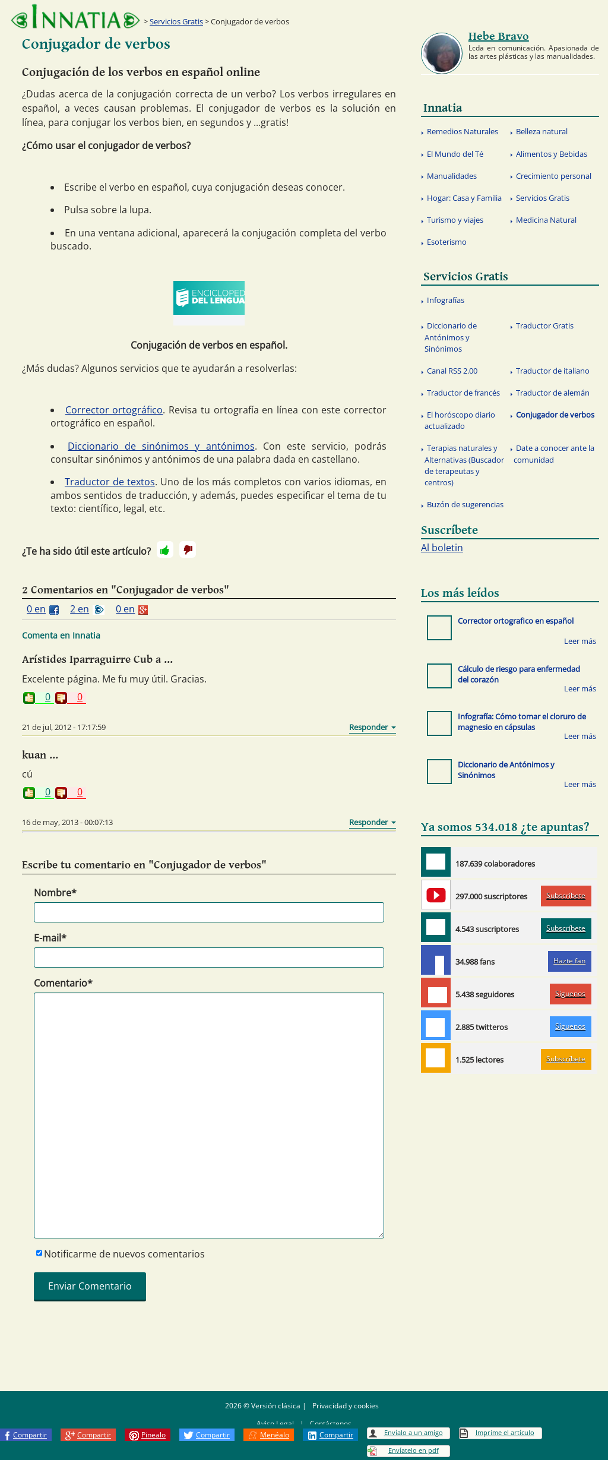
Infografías (445, 300)
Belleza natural (542, 131)
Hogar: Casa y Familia (464, 197)
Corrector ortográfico (114, 409)
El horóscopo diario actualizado (460, 420)
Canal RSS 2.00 (452, 370)
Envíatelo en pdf (413, 1450)
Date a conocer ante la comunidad (554, 453)
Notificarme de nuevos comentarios (124, 1253)
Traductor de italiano (553, 370)
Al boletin (442, 547)
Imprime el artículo (505, 1432)
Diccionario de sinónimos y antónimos (161, 446)
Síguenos (570, 993)
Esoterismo (447, 241)
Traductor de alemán (553, 392)
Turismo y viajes (455, 219)
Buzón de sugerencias (465, 504)
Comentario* (63, 983)
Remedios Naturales (462, 131)
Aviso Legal (275, 1423)
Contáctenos (331, 1423)
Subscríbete (565, 895)
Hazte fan (569, 961)
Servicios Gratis (176, 21)
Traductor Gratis (545, 325)
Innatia (442, 108)
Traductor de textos (110, 481)
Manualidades (452, 175)
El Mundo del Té (455, 153)
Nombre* (55, 892)
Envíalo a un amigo (413, 1432)
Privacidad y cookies (345, 1406)
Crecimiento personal (553, 175)
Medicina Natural (546, 219)
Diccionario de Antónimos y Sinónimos (451, 336)
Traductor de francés (463, 392)
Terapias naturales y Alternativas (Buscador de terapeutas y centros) (464, 465)
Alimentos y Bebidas (551, 153)
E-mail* (50, 937)
